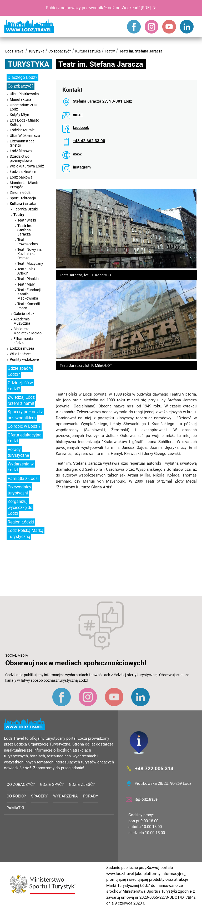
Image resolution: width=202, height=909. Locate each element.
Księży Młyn (19, 115)
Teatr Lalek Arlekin (26, 271)
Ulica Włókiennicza (25, 135)
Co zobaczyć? (59, 51)
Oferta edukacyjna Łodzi (25, 438)
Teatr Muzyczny (30, 263)
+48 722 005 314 (154, 768)
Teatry (110, 51)
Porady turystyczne (18, 452)
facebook (81, 127)
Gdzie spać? (52, 784)
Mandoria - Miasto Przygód (24, 185)
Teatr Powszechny (27, 242)
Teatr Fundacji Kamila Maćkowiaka (29, 294)
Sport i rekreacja (23, 198)
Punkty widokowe (24, 359)
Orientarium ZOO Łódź (23, 107)
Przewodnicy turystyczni (19, 490)
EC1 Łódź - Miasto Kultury (24, 122)
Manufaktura (20, 99)
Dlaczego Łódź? (22, 77)
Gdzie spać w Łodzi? (20, 371)
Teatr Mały (26, 284)
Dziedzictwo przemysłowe (21, 158)
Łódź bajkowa (21, 177)
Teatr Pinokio (28, 279)
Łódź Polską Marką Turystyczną (25, 533)
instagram (82, 167)
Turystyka (36, 51)
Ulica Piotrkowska (24, 94)
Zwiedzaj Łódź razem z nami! (21, 400)
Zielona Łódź (20, 192)
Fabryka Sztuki (25, 209)
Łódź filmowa (21, 151)
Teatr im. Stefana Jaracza (141, 51)
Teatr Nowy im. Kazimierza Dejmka (29, 253)
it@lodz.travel (147, 799)
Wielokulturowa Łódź (27, 166)
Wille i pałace (20, 354)
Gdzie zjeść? (82, 784)
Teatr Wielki (26, 220)
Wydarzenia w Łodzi (21, 467)
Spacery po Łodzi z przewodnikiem (25, 414)
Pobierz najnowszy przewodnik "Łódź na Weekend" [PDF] (98, 7)
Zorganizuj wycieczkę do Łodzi (20, 507)
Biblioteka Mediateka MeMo (27, 331)
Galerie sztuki (24, 313)
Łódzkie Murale (22, 130)
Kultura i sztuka (88, 51)
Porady (90, 796)
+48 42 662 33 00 (89, 140)
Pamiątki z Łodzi (23, 478)
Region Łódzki (21, 522)
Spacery (39, 796)
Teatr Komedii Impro (28, 306)
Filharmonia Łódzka (23, 340)
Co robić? (16, 796)
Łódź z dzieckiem (23, 172)
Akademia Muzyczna (21, 321)
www (77, 154)
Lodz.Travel (14, 51)
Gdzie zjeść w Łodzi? (20, 385)
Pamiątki (15, 808)
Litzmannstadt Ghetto (22, 143)
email (78, 114)
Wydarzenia (65, 796)
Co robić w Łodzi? (24, 426)
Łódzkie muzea (22, 348)
